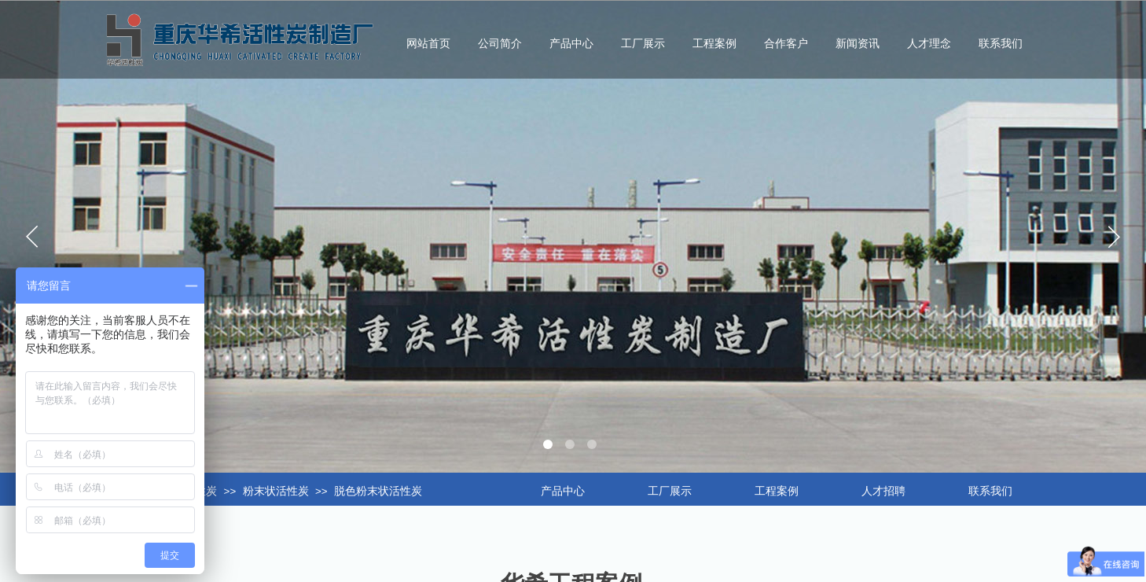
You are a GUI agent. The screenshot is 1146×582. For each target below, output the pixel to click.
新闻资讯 (858, 44)
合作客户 (786, 44)
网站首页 (428, 44)
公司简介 (500, 44)
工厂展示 (643, 44)
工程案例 (714, 44)
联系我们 (1001, 44)
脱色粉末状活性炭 (378, 491)
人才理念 (929, 44)
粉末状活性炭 (276, 491)
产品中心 (571, 44)
